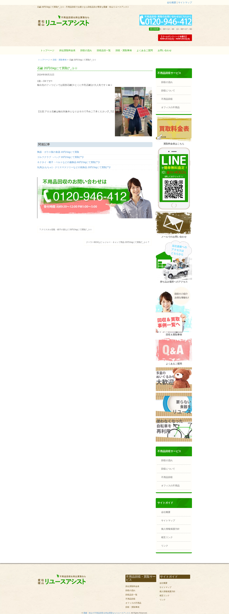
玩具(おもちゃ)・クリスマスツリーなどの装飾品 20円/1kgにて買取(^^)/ (74, 167)
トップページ (47, 50)
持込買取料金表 (67, 50)
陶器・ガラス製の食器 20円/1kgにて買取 (58, 152)
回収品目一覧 (104, 50)
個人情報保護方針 (170, 529)
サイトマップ (185, 2)
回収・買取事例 (124, 50)
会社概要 (171, 2)
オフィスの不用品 (170, 107)
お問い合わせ (165, 50)
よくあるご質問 (145, 50)
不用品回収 (167, 99)
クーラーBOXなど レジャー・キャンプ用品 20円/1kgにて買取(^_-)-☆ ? (117, 242)
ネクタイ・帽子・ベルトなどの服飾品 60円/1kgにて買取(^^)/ (68, 162)
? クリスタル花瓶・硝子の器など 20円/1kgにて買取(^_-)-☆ (66, 229)
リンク (164, 545)
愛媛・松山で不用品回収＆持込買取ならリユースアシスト (107, 613)
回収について (168, 90)
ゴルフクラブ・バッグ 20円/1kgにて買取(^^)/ (60, 157)
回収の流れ (86, 50)
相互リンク (167, 537)
